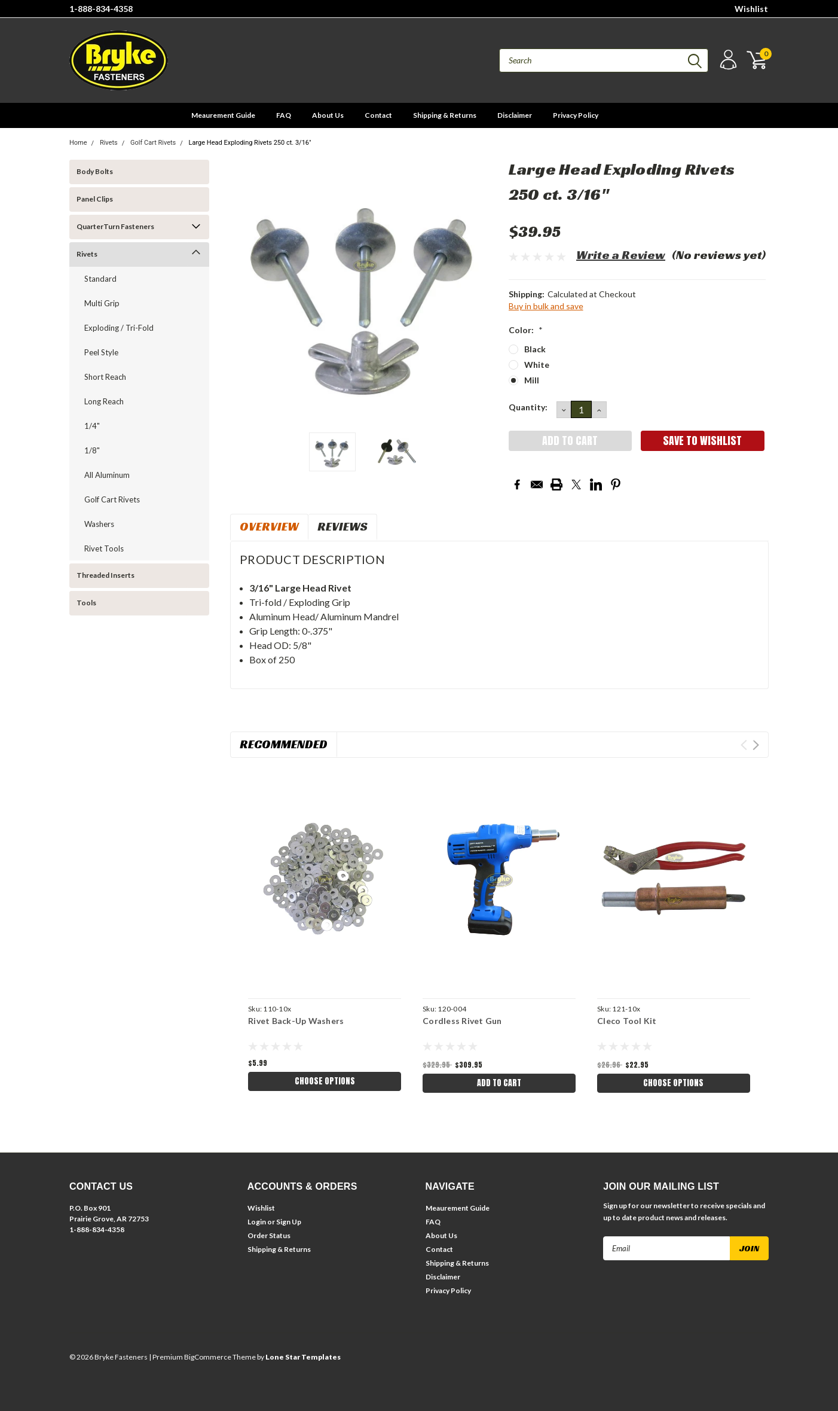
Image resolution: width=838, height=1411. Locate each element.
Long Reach (104, 401)
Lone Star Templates (303, 1356)
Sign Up (288, 1221)
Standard (100, 279)
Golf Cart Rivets (153, 143)
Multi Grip (102, 303)
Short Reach (105, 377)
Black (535, 349)
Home (78, 143)
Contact (378, 115)
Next (756, 745)
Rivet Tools (104, 548)
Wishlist (751, 9)
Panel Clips (95, 198)
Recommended (284, 744)
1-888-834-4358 (101, 9)
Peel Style (101, 352)
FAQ (283, 115)
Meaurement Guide (223, 115)
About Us (328, 115)
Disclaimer (514, 115)
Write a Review (620, 255)
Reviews (342, 526)
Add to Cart (499, 1083)
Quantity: (528, 407)
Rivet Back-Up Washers (296, 1021)
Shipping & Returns (444, 115)
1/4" (92, 426)
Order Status (268, 1235)
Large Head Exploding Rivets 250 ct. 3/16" (250, 143)
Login (256, 1221)
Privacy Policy (575, 115)
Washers (99, 524)
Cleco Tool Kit (627, 1021)
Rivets (109, 143)
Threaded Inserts (105, 575)
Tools (86, 602)
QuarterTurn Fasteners (115, 226)
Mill (531, 380)
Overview (269, 526)
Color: (526, 330)
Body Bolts (95, 171)
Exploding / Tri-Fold (119, 328)
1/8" (92, 450)
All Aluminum (107, 475)
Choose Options (325, 1081)
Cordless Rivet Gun (462, 1021)
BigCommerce (207, 1356)
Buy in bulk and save (546, 306)
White (536, 364)
